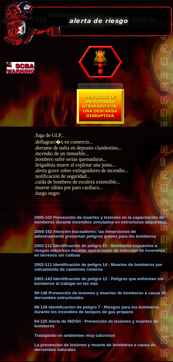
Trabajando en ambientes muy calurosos (74, 335)
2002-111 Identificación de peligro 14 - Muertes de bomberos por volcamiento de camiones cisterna (98, 267)
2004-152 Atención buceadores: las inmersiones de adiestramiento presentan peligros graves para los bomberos (95, 234)
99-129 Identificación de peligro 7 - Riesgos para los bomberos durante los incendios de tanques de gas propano (96, 309)
